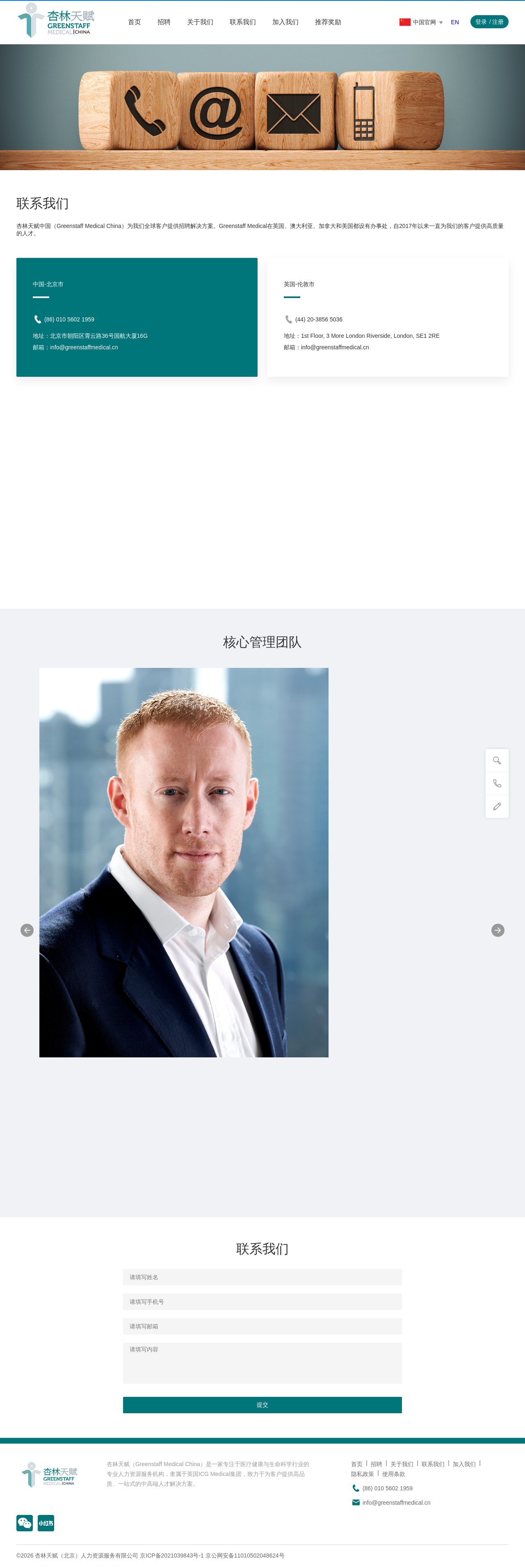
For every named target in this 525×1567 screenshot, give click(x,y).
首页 (134, 21)
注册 (498, 21)
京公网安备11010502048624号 (245, 1555)
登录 (481, 21)
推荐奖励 (328, 21)
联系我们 (243, 21)
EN (455, 22)
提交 (262, 1404)
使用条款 (393, 1474)
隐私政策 (362, 1474)
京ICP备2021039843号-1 (172, 1555)
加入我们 (285, 21)
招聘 (164, 21)
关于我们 (200, 21)
